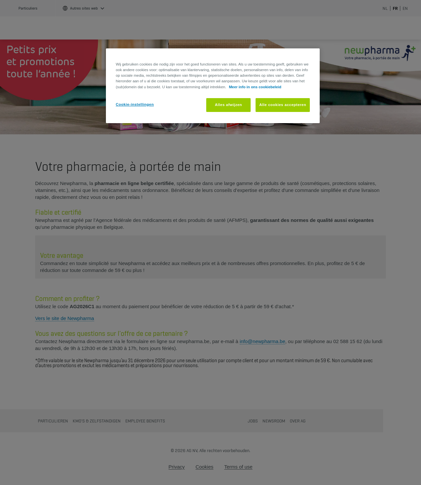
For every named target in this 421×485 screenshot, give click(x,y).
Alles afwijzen (228, 105)
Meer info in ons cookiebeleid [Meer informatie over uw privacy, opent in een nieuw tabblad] (255, 87)
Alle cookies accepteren (282, 105)
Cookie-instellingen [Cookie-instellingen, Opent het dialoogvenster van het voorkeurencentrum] (135, 104)
